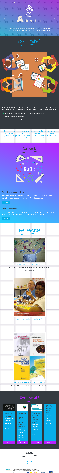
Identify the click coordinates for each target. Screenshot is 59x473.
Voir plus (6, 202)
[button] (4, 18)
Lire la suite (9, 442)
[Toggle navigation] (54, 4)
